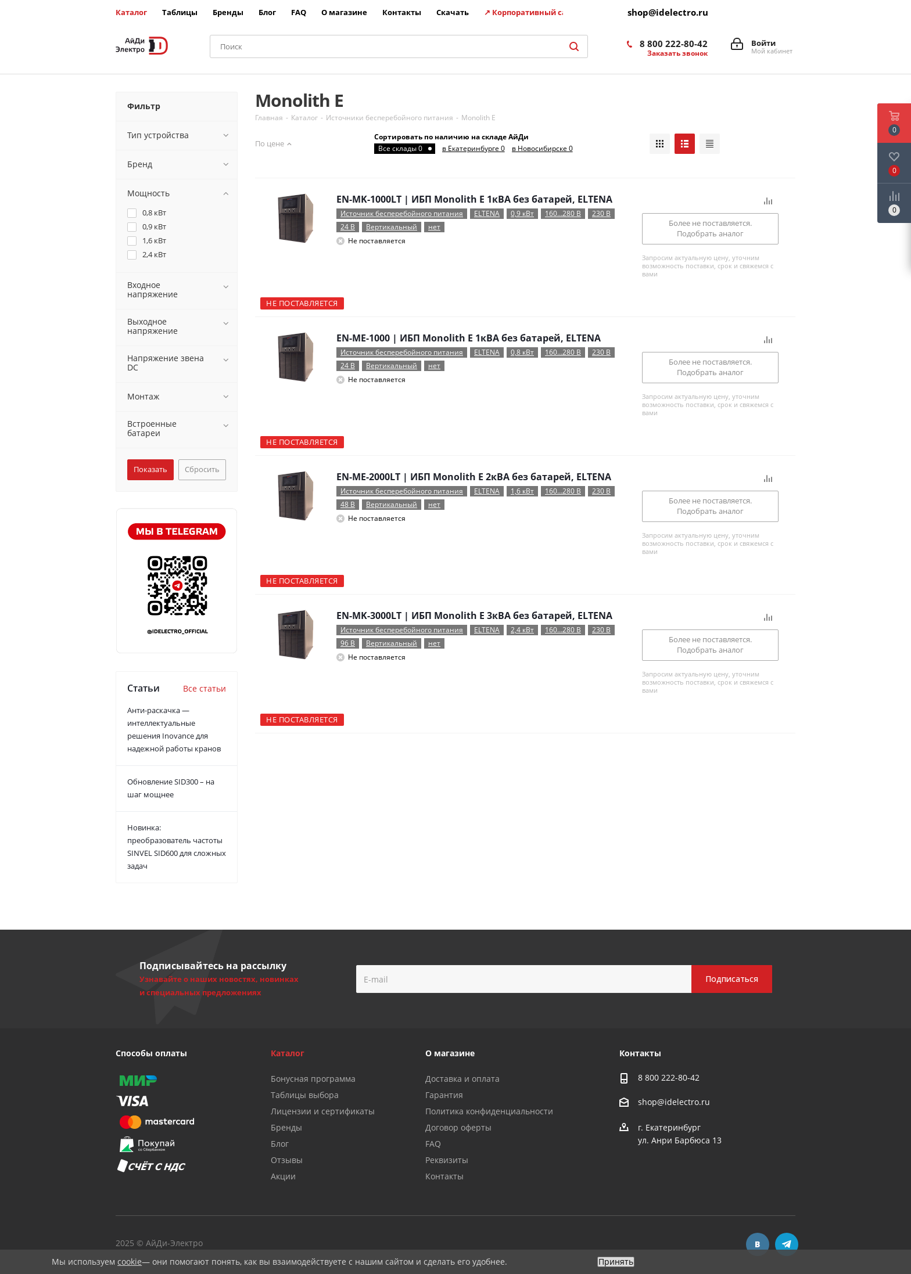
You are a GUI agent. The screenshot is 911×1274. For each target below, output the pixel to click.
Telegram (786, 1244)
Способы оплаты (151, 1053)
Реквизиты (446, 1159)
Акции (283, 1176)
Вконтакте (757, 1244)
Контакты (444, 1176)
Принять (615, 1262)
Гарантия (444, 1094)
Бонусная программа (313, 1078)
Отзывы (287, 1159)
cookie (129, 1261)
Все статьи (204, 688)
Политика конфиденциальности (489, 1111)
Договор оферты (458, 1127)
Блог (280, 1143)
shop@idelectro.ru (667, 12)
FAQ (433, 1143)
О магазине (450, 1053)
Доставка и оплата (462, 1078)
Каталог (287, 1053)
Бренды (286, 1127)
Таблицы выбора (305, 1094)
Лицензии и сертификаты (323, 1111)
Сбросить (202, 469)
